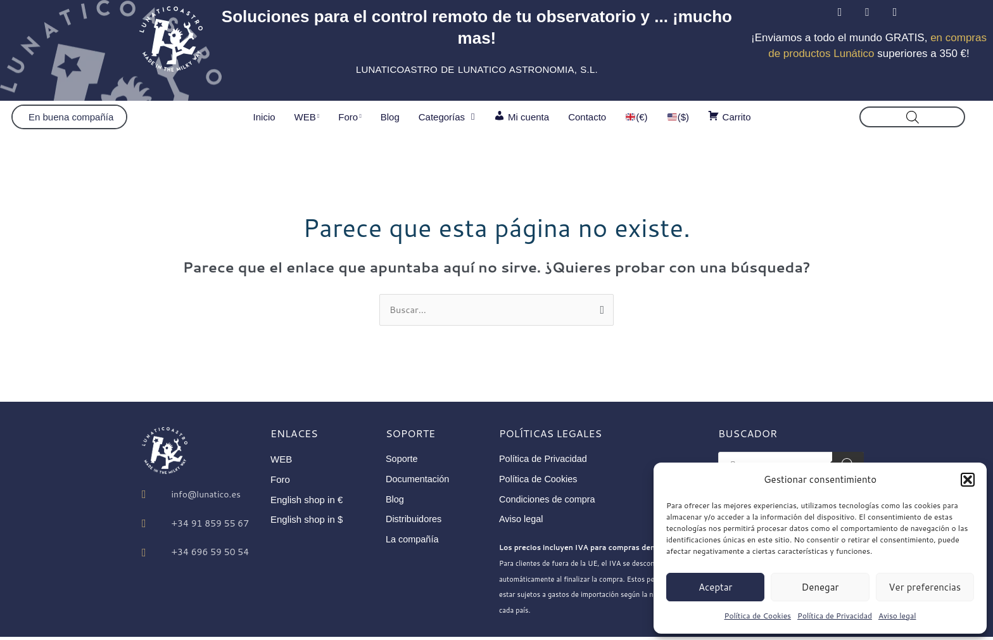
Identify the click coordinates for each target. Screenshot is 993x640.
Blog (390, 117)
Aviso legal (897, 615)
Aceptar (716, 587)
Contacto (587, 117)
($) (678, 117)
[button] (967, 479)
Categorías (447, 117)
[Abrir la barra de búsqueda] (912, 117)
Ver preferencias (925, 587)
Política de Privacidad (834, 615)
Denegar (820, 587)
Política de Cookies (758, 615)
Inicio (264, 117)
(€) (636, 117)
